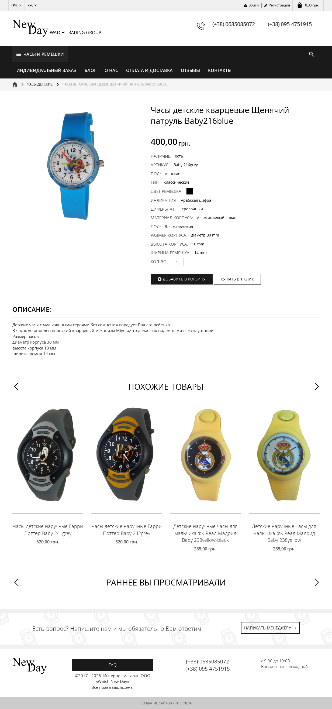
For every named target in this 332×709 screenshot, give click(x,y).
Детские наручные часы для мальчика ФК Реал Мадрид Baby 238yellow (284, 532)
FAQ (113, 664)
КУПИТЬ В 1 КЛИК (237, 278)
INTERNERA (183, 702)
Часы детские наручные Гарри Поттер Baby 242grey (126, 529)
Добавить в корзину (184, 278)
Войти (253, 5)
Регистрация (279, 5)
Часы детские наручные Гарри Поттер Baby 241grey (48, 529)
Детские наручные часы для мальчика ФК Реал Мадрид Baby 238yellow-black (205, 532)
